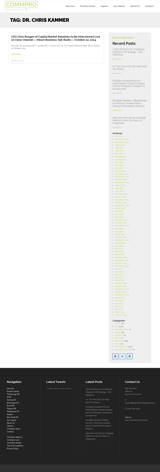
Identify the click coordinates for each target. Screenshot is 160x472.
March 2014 (120, 312)
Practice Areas (13, 391)
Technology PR (13, 394)
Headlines (119, 335)
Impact (118, 338)
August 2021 (120, 145)
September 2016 (122, 240)
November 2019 (121, 177)
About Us (11, 423)
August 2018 (120, 208)
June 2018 (119, 214)
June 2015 (119, 272)
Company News (13, 429)
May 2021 (119, 154)
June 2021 (119, 151)
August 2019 (120, 185)
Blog (117, 326)
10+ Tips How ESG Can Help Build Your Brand (97, 400)
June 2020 (119, 165)
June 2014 (119, 303)
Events (118, 332)
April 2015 (119, 278)
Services (10, 388)
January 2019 (120, 197)
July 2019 (119, 188)
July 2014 (119, 301)
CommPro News (122, 329)
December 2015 (121, 260)
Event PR (10, 406)
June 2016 (119, 246)
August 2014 (120, 298)
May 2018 (119, 217)
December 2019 (121, 174)
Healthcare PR (13, 412)
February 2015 (121, 283)
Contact (10, 432)
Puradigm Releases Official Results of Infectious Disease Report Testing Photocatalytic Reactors (129, 103)
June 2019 (119, 191)
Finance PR (11, 409)
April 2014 (119, 309)
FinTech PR (11, 400)
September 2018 (122, 206)
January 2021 (120, 159)
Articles (118, 324)
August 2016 (120, 243)
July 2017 (119, 229)
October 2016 (121, 237)
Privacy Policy (13, 449)
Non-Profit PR (12, 417)
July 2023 (119, 136)
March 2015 (119, 280)
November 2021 (121, 139)
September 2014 (122, 295)
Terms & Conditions (15, 446)
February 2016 (121, 257)
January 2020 (120, 171)
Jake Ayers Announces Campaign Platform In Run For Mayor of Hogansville (129, 120)
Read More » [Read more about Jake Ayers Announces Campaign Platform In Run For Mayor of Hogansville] (117, 127)
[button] (115, 356)
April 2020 (119, 168)
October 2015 (120, 263)
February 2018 (121, 220)
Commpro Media (14, 443)
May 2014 (119, 306)
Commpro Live (13, 440)
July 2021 (119, 148)
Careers (10, 426)
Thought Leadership (123, 350)
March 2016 (120, 254)
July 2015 (119, 269)
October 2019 (121, 180)
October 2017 (120, 223)
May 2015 (119, 275)
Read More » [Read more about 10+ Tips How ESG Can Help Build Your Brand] (117, 73)
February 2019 (121, 194)
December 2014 (121, 289)
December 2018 (121, 200)
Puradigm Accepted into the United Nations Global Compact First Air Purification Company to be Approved (128, 84)
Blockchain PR (13, 403)
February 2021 (121, 157)
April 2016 (119, 252)
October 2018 (121, 203)
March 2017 (119, 234)
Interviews (119, 341)
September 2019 (122, 182)
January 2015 (120, 286)
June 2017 (119, 231)
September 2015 (122, 266)
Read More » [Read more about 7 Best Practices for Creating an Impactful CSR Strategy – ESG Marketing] (117, 59)
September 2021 (122, 142)
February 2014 (121, 315)
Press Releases (121, 347)
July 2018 (119, 211)
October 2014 (121, 292)
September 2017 (122, 226)
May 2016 (119, 249)
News (117, 344)
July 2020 (119, 162)
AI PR (9, 397)
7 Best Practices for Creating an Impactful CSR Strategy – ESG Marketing (128, 52)
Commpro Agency (14, 437)
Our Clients (11, 420)
